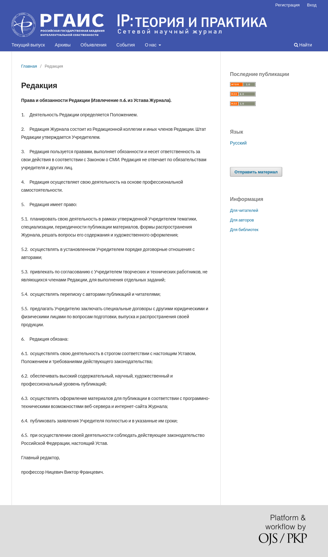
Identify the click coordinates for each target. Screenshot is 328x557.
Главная (29, 66)
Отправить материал (256, 171)
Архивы (62, 44)
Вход (311, 4)
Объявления (93, 44)
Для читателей (244, 210)
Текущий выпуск (28, 44)
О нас (151, 44)
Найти (303, 44)
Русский (238, 142)
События (125, 44)
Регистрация (287, 4)
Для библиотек (244, 229)
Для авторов (242, 219)
